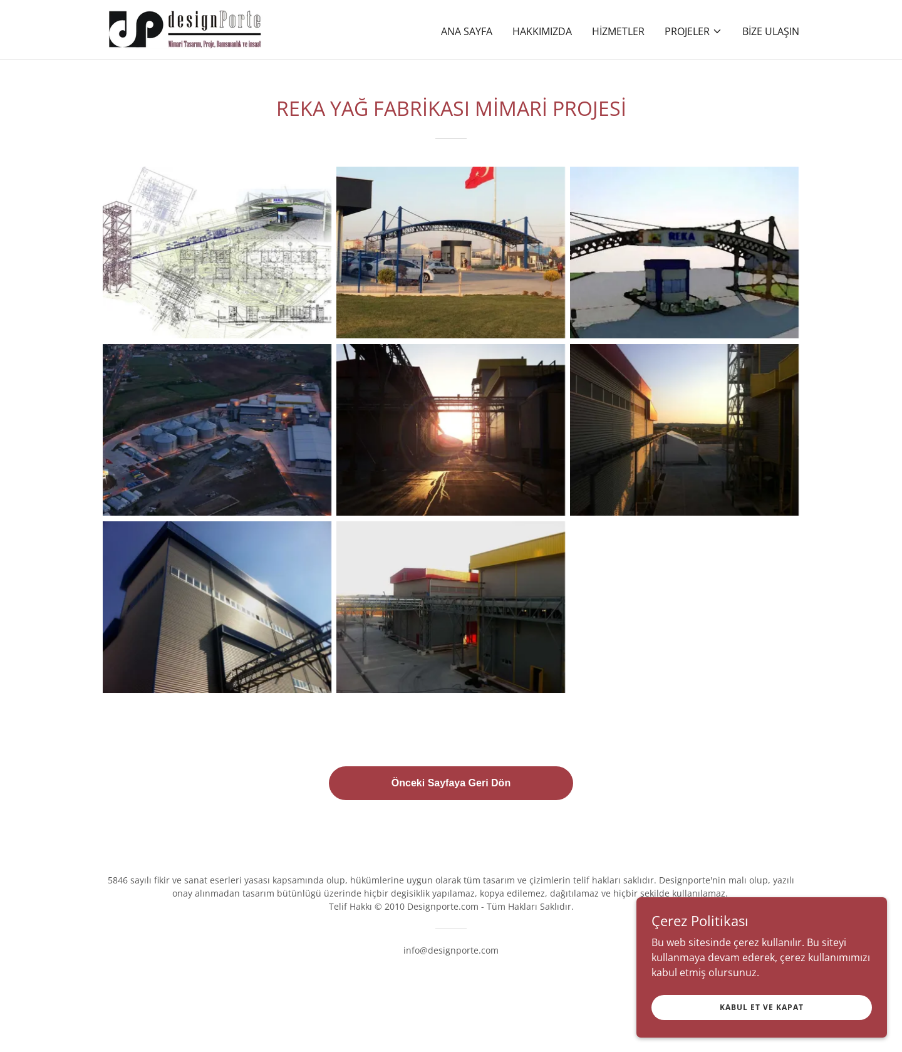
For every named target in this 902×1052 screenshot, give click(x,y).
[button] (693, 31)
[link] (185, 28)
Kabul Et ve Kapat (762, 1016)
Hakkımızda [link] (542, 31)
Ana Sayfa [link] (466, 31)
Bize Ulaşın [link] (770, 31)
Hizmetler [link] (618, 31)
